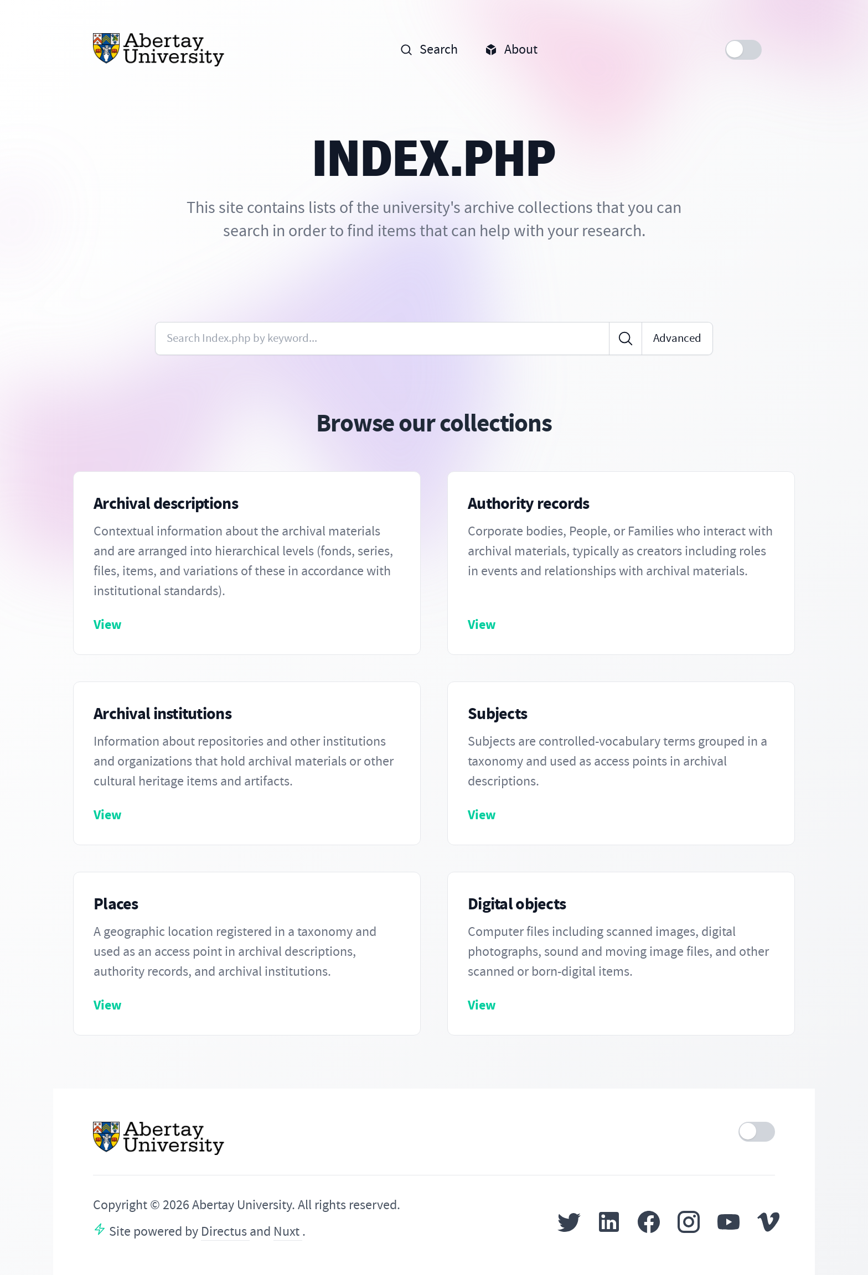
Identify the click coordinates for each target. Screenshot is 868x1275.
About (511, 49)
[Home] (159, 49)
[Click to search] (625, 338)
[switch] (743, 50)
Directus (225, 1231)
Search (429, 49)
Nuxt (287, 1231)
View (108, 624)
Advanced (677, 338)
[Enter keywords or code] (382, 338)
